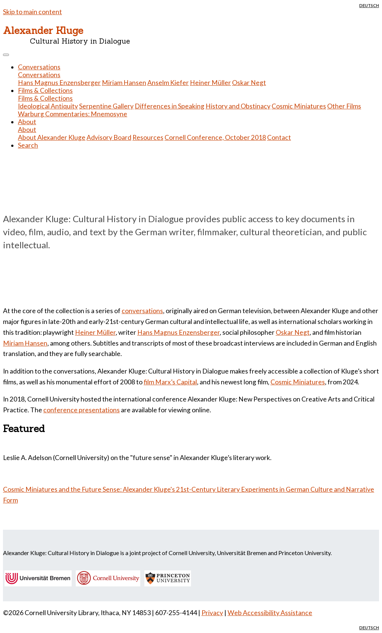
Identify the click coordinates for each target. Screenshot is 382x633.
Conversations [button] (39, 67)
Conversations (39, 75)
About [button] (27, 122)
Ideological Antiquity (48, 106)
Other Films (344, 106)
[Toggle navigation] (6, 55)
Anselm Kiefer (168, 82)
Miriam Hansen (124, 82)
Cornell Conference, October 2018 (215, 137)
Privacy (212, 613)
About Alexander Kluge (51, 137)
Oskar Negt (249, 82)
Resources (147, 137)
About (27, 129)
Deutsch (369, 5)
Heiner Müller (210, 82)
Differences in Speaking (169, 106)
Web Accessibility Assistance (270, 613)
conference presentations (81, 410)
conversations (142, 311)
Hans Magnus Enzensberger (59, 82)
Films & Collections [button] (45, 90)
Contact (279, 137)
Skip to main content (32, 12)
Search (28, 145)
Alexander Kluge (43, 30)
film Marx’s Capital (170, 382)
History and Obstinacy (238, 106)
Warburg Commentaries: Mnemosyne (72, 114)
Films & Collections (45, 98)
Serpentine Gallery (106, 106)
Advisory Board (109, 137)
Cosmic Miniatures (299, 106)
